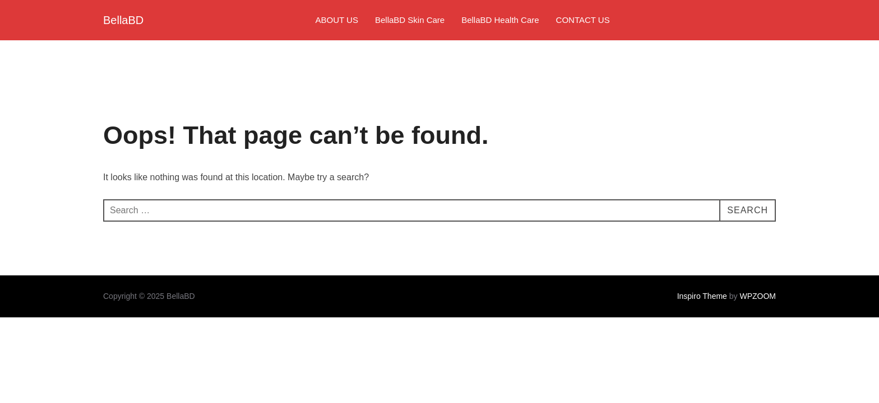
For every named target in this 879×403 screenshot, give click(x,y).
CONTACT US (583, 20)
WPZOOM (757, 296)
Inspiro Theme (702, 296)
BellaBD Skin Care (410, 20)
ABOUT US (337, 20)
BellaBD (123, 20)
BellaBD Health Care (500, 20)
